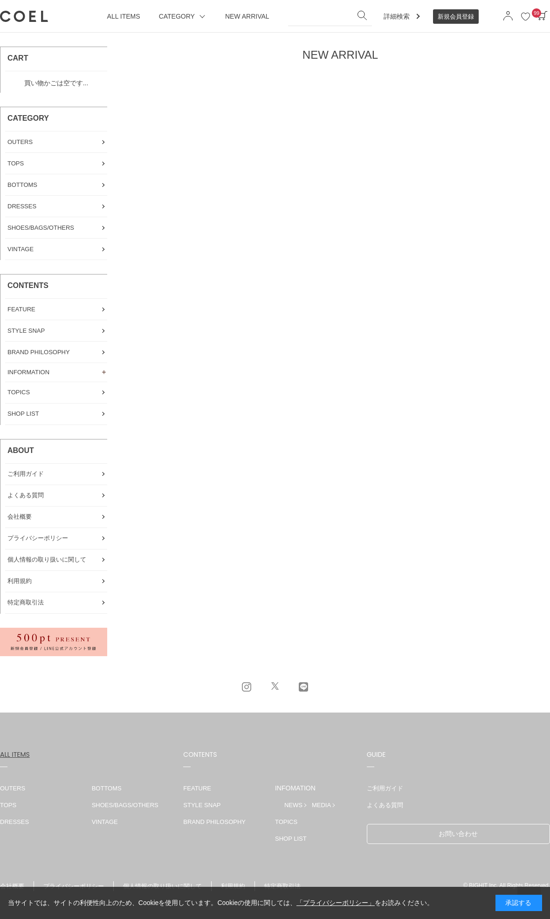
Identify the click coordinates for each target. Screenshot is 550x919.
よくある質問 (385, 805)
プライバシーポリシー (73, 886)
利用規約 (233, 886)
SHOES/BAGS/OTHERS (125, 805)
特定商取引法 (282, 886)
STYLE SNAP (201, 805)
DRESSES (14, 821)
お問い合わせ (458, 833)
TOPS (8, 805)
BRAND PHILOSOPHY (214, 821)
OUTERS (12, 788)
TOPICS (286, 821)
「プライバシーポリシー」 (335, 902)
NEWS (293, 805)
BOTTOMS (107, 788)
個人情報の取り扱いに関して (162, 886)
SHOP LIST (291, 838)
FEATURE (197, 788)
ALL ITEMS (15, 754)
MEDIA (321, 805)
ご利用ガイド (385, 788)
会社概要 (12, 886)
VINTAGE (105, 821)
